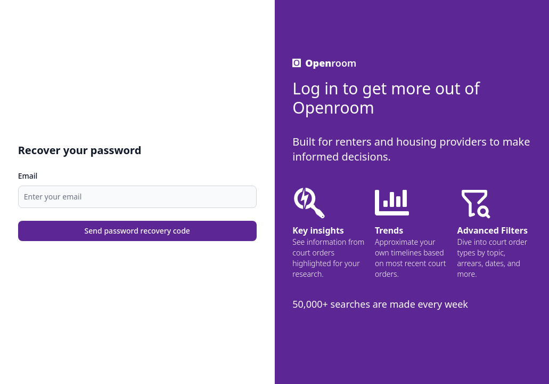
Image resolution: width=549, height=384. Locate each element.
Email (28, 176)
